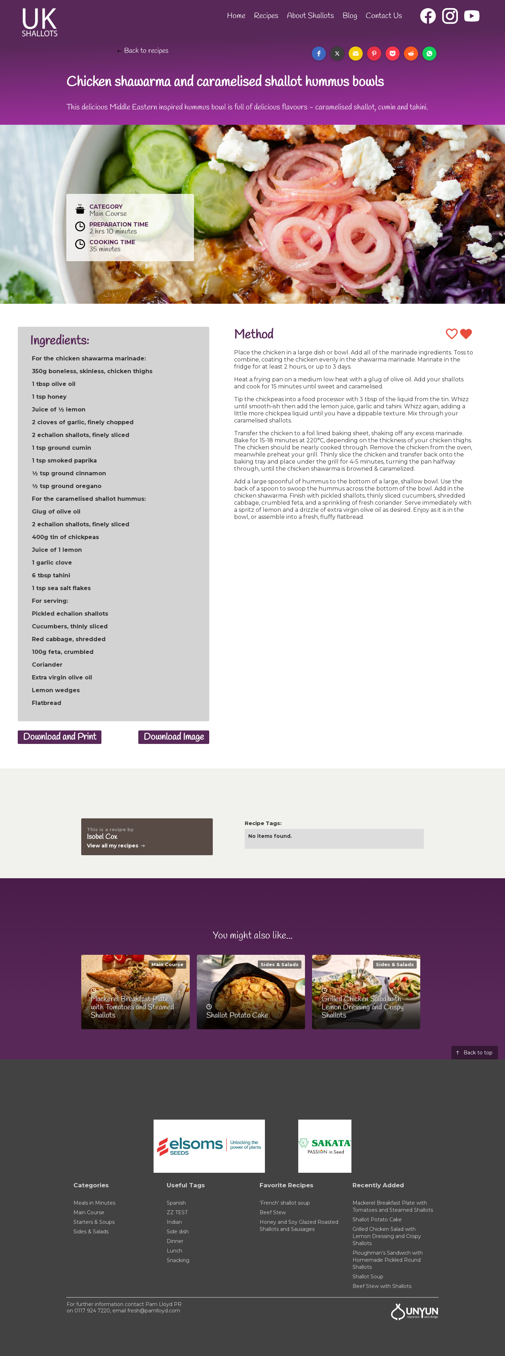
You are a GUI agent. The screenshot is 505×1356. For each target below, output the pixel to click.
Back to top (478, 1052)
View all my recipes (112, 845)
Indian (174, 1222)
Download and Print (59, 737)
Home (236, 16)
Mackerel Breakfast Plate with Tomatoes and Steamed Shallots (393, 1206)
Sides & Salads (280, 964)
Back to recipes (146, 51)
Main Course (167, 964)
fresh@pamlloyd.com (153, 1310)
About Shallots (310, 16)
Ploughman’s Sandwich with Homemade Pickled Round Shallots (388, 1260)
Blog (350, 16)
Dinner (175, 1241)
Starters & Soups (94, 1222)
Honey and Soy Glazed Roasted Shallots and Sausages (299, 1225)
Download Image (174, 737)
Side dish (178, 1231)
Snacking (178, 1260)
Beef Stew (273, 1212)
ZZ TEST (177, 1212)
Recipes (266, 16)
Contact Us (384, 16)
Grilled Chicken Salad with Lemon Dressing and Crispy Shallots (387, 1236)
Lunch (174, 1251)
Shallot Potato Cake (377, 1219)
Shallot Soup (368, 1276)
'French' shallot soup (285, 1203)
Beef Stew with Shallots (382, 1286)
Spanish (176, 1203)
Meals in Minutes (94, 1203)
